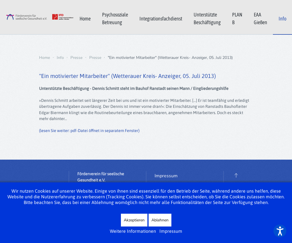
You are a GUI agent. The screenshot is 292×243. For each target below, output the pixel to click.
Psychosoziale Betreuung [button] (115, 18)
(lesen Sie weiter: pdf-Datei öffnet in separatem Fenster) (89, 130)
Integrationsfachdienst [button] (160, 19)
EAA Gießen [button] (260, 18)
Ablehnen (160, 220)
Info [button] (282, 19)
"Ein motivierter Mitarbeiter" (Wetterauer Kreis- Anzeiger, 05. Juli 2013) (127, 76)
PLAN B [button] (237, 18)
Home (85, 19)
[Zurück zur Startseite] (37, 17)
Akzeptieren (134, 220)
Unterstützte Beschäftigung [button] (207, 18)
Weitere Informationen (133, 231)
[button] (236, 175)
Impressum (166, 176)
